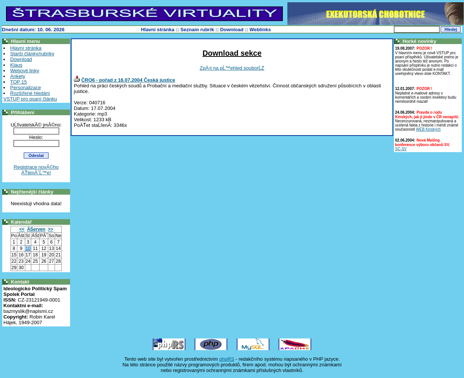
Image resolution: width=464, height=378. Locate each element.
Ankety (17, 76)
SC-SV (401, 149)
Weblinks (260, 29)
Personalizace (25, 87)
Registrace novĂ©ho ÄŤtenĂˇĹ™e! (36, 169)
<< (21, 229)
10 (28, 248)
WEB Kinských (428, 129)
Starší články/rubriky (32, 53)
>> (50, 229)
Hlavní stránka (157, 29)
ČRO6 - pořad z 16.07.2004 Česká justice (128, 80)
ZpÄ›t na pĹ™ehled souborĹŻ (232, 68)
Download (231, 29)
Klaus (16, 65)
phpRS (226, 359)
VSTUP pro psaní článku (30, 99)
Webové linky (24, 70)
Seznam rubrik (197, 29)
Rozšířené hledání (30, 93)
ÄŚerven (36, 229)
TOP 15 (18, 82)
